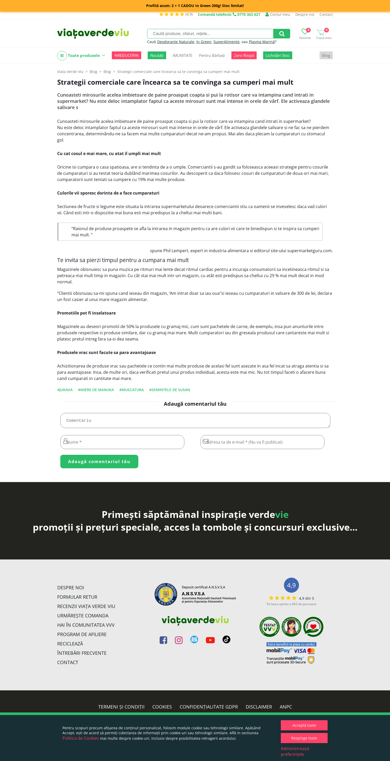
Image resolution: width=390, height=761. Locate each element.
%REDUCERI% (126, 55)
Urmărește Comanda (82, 618)
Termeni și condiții (121, 709)
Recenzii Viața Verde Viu (86, 608)
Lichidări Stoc (278, 55)
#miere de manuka (96, 389)
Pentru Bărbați (212, 55)
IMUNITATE (182, 55)
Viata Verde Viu (70, 71)
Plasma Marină (262, 41)
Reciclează (70, 646)
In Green (203, 41)
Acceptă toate (304, 725)
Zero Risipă (244, 55)
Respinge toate (304, 738)
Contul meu (277, 14)
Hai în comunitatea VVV (86, 627)
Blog (326, 55)
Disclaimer (259, 709)
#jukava (65, 389)
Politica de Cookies (80, 738)
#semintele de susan (169, 389)
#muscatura (131, 389)
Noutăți (157, 55)
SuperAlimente (226, 41)
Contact (326, 14)
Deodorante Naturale (175, 41)
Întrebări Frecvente (82, 655)
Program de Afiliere (82, 636)
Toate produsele (81, 56)
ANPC (286, 709)
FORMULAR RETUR (77, 599)
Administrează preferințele (295, 751)
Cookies (162, 709)
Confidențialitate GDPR (209, 709)
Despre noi (304, 14)
